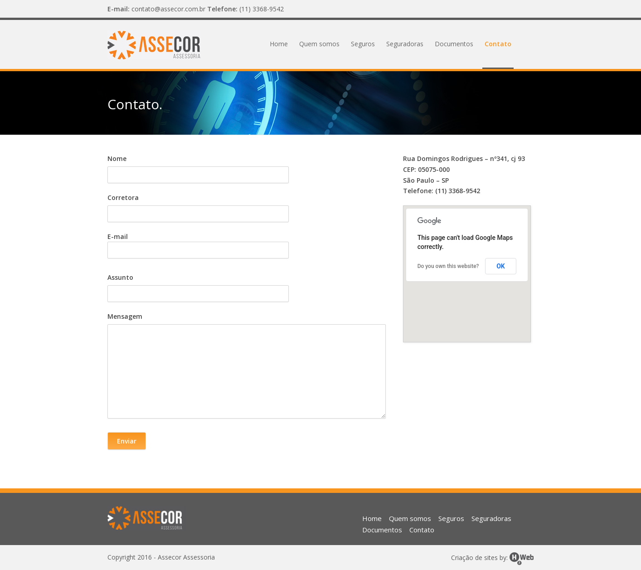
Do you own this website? (448, 266)
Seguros (363, 43)
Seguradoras (404, 43)
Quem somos (319, 43)
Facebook (524, 9)
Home (279, 43)
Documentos (454, 43)
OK (500, 266)
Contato (498, 43)
